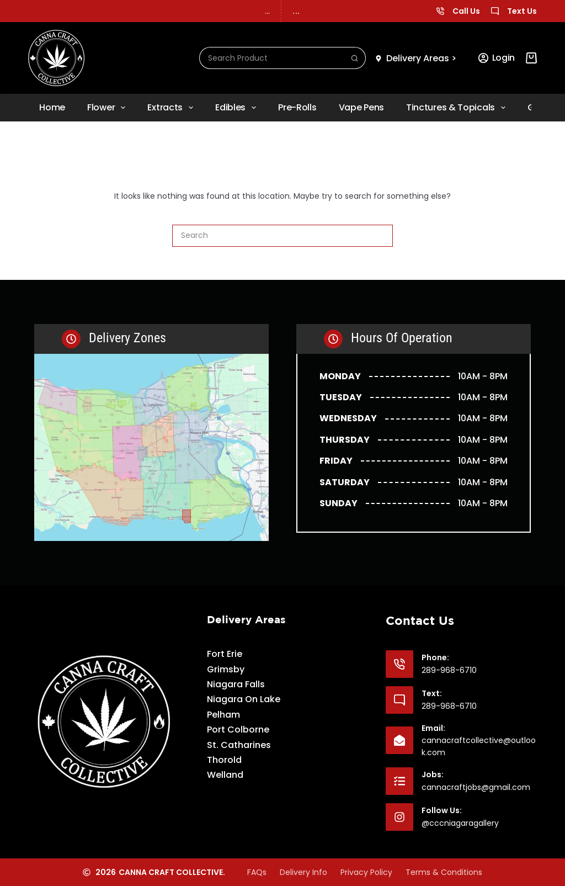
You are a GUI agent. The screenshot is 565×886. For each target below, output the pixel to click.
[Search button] (355, 58)
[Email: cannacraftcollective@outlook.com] (399, 740)
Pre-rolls (297, 107)
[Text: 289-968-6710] (399, 700)
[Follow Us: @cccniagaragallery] (399, 817)
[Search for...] (271, 58)
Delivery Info (303, 872)
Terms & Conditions (444, 872)
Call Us (466, 11)
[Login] (496, 58)
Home (52, 107)
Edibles (237, 107)
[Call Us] (440, 11)
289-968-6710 (449, 670)
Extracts (172, 107)
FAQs (256, 872)
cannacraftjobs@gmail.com (476, 787)
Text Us (522, 11)
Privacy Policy (366, 872)
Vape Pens (361, 107)
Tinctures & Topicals (458, 107)
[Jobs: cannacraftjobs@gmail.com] (399, 781)
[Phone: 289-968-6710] (399, 664)
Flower (108, 107)
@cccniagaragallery (460, 823)
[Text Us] (495, 11)
